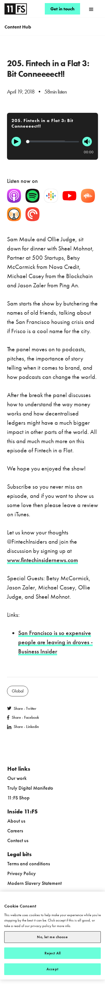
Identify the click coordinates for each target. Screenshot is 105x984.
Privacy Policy (21, 873)
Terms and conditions (28, 863)
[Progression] (52, 141)
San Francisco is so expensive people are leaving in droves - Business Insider (55, 642)
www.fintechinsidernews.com (42, 560)
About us (16, 821)
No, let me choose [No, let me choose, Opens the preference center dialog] (52, 937)
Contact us (17, 840)
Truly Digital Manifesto (30, 788)
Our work (17, 778)
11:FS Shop (18, 797)
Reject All (52, 953)
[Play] (16, 141)
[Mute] (87, 141)
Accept (52, 969)
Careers (15, 830)
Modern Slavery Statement (34, 883)
